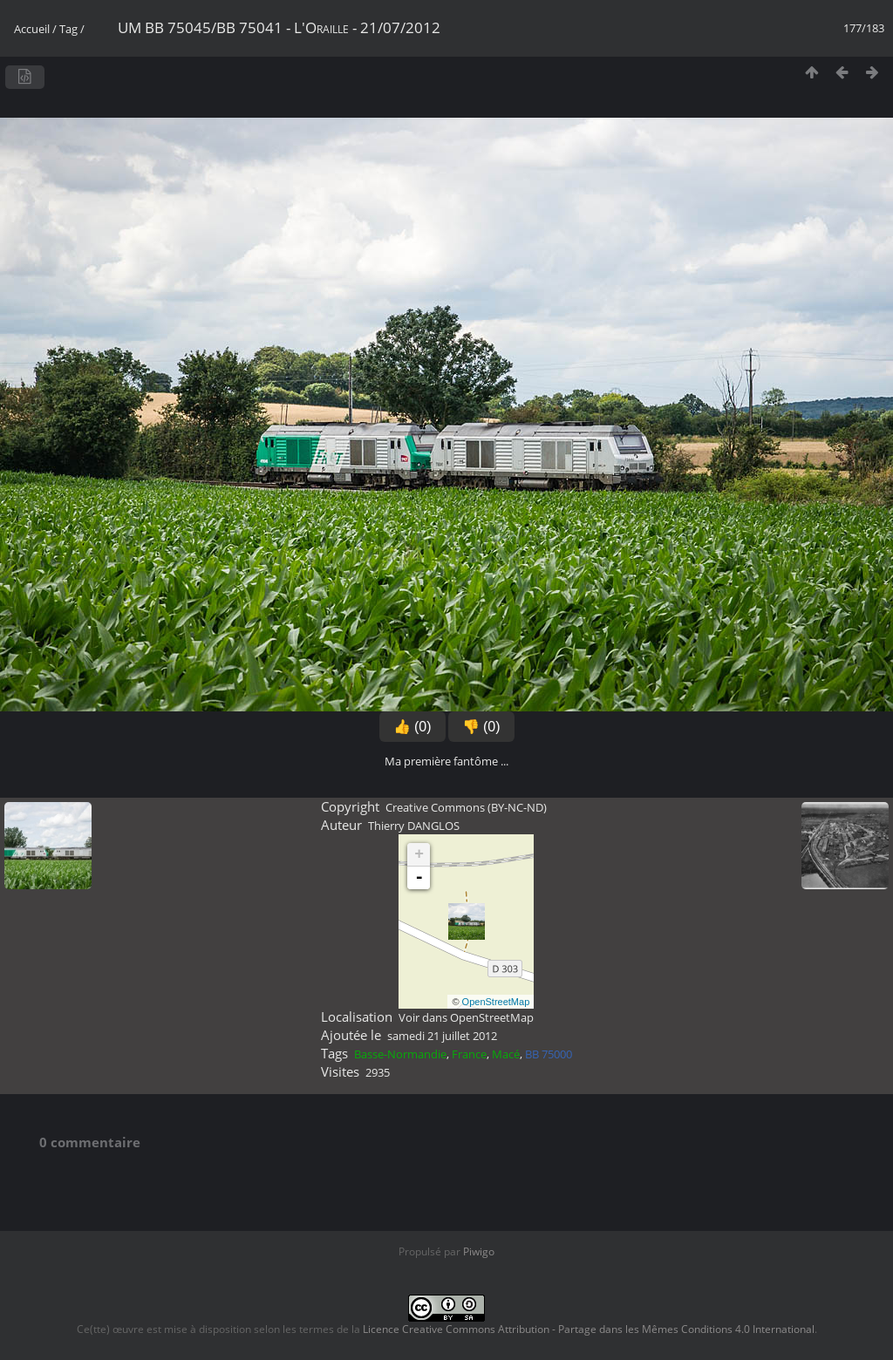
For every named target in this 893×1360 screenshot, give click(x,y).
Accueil (32, 29)
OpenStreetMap (496, 1001)
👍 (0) (412, 726)
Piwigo (478, 1251)
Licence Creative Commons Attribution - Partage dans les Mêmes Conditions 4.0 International (589, 1329)
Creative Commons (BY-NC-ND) (466, 807)
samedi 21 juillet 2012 (442, 1036)
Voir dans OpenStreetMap (466, 1017)
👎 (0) (481, 726)
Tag (68, 29)
